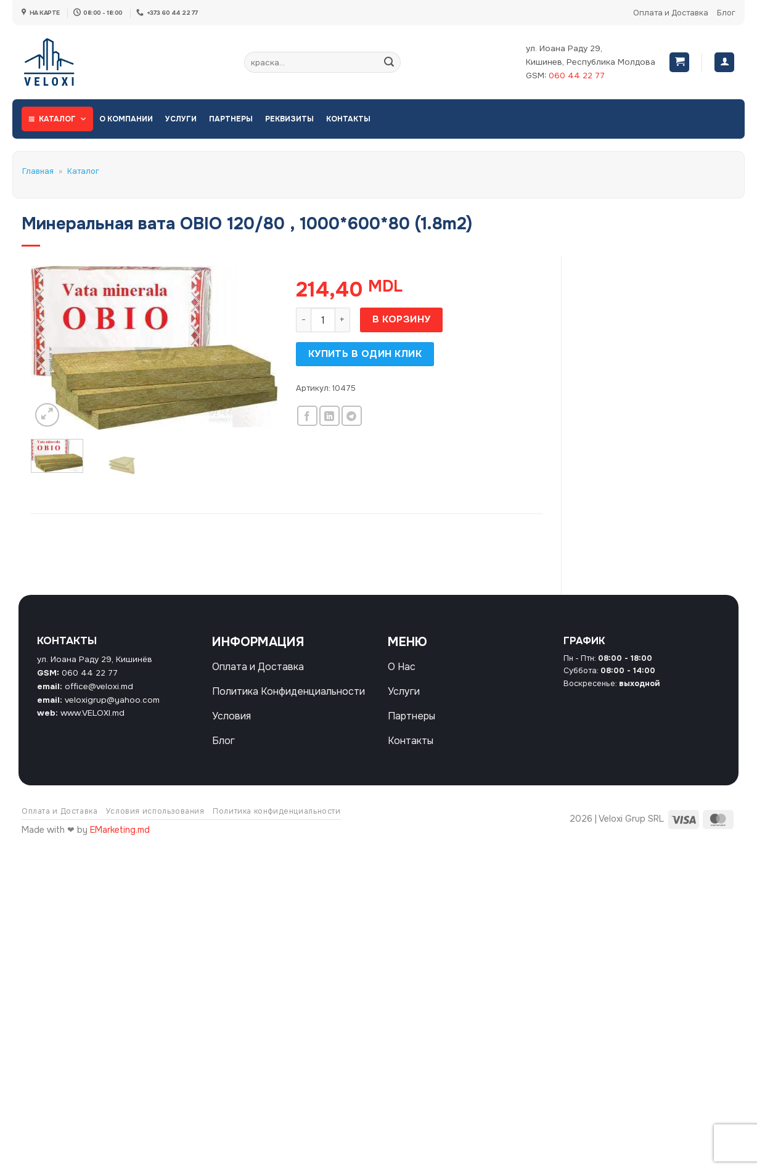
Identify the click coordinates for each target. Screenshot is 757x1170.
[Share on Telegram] (352, 416)
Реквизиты (289, 119)
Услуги (181, 119)
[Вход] (724, 62)
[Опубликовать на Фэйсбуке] (307, 416)
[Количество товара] (323, 320)
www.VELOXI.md (92, 713)
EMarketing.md (120, 829)
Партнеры (231, 119)
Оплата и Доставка (670, 13)
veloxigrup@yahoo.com (112, 700)
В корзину (401, 319)
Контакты (348, 119)
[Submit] (389, 62)
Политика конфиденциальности (277, 811)
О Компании (126, 119)
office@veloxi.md (99, 686)
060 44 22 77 (577, 75)
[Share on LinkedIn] (329, 416)
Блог (726, 13)
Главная (38, 171)
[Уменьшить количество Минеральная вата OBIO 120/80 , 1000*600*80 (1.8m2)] (303, 320)
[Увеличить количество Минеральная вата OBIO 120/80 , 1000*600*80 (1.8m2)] (342, 320)
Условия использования (155, 811)
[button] (679, 62)
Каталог (63, 119)
